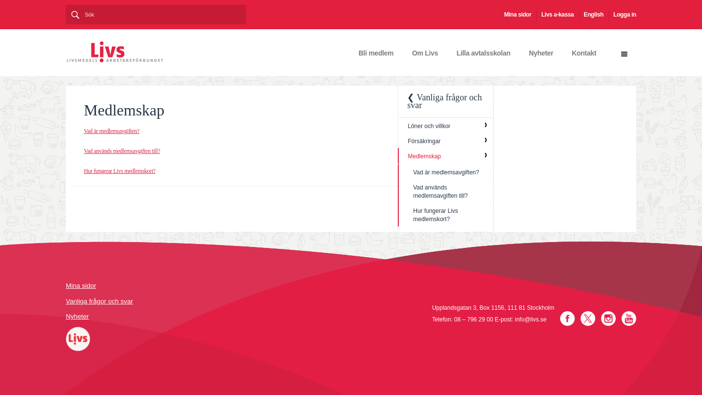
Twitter (588, 318)
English (594, 14)
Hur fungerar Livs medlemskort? (120, 171)
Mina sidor (517, 14)
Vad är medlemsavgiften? (111, 131)
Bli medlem (376, 53)
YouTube (629, 318)
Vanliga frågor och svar (99, 301)
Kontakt (584, 53)
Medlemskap (424, 156)
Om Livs (425, 53)
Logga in (624, 14)
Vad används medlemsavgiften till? (122, 151)
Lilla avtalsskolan (483, 53)
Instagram (608, 318)
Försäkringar (424, 141)
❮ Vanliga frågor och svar (444, 101)
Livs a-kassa (557, 14)
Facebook (567, 318)
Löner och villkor (429, 126)
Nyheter (541, 53)
